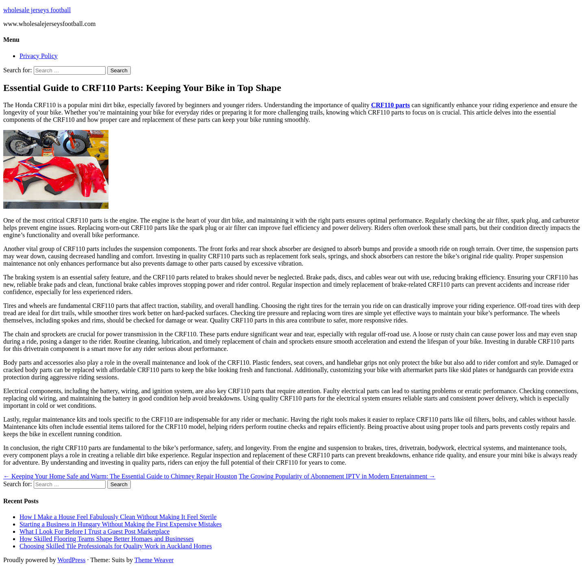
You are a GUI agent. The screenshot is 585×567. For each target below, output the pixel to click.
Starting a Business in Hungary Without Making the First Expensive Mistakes (121, 524)
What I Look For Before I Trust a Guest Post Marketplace (95, 531)
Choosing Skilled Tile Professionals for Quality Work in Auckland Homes (116, 546)
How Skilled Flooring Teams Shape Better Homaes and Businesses (107, 538)
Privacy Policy (39, 55)
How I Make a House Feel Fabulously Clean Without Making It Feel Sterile (118, 516)
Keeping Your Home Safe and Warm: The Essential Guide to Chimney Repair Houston (120, 476)
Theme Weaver (154, 559)
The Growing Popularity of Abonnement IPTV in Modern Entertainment (337, 476)
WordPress (71, 559)
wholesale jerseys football (37, 9)
